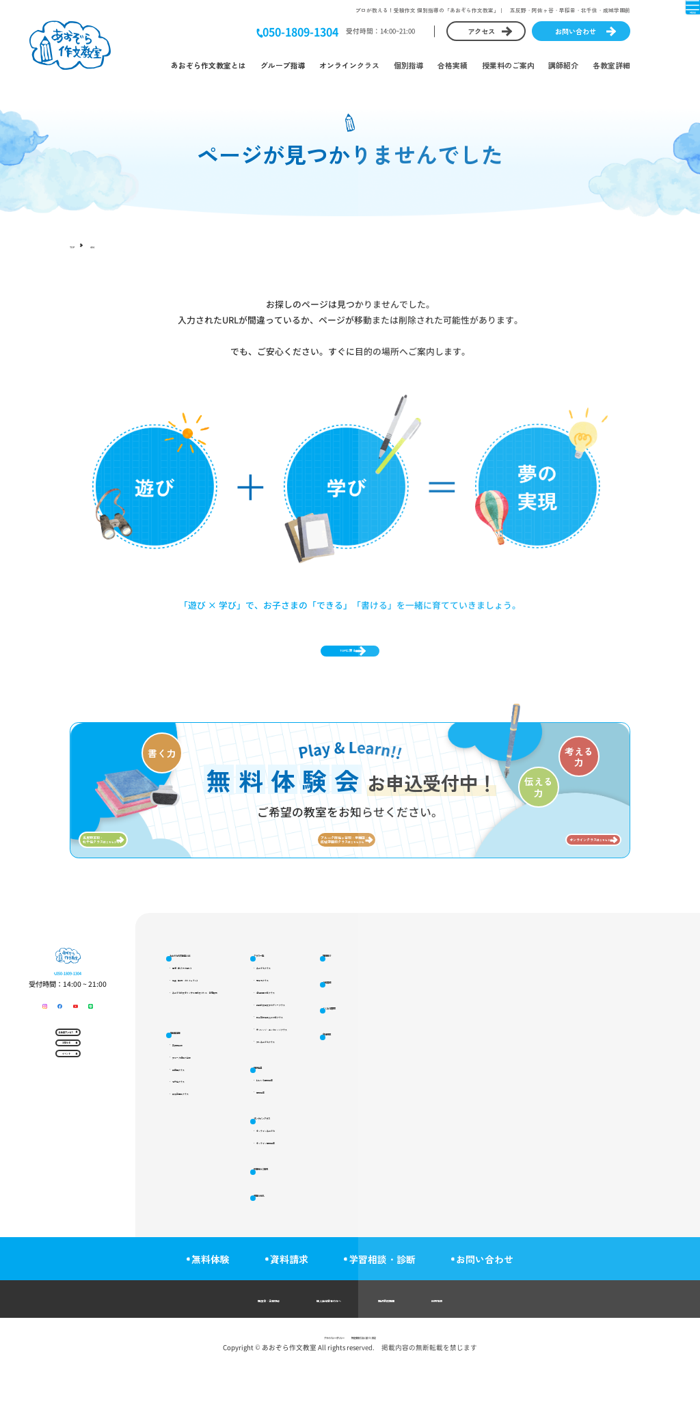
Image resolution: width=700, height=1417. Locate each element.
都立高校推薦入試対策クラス (413, 1085)
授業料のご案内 (508, 64)
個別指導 (409, 64)
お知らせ (63, 1174)
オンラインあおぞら (400, 1221)
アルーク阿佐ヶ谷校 (213, 1128)
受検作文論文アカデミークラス (416, 1069)
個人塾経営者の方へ (322, 1348)
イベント (63, 1205)
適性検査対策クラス (400, 1054)
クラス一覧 (382, 1003)
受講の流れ (526, 1032)
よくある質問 (529, 1118)
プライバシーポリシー (305, 1386)
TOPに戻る (342, 662)
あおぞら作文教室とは (208, 64)
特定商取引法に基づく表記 (388, 1386)
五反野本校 (200, 1112)
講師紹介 (563, 64)
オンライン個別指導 (400, 1237)
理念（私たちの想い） (216, 1022)
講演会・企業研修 (209, 1348)
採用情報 (508, 1348)
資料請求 (289, 1308)
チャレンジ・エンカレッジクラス (419, 1101)
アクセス (481, 31)
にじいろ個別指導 (397, 1161)
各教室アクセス (63, 1144)
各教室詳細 (611, 64)
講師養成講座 (426, 1348)
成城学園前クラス (209, 1175)
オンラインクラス (349, 64)
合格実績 (453, 64)
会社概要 (522, 1147)
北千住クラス (203, 1159)
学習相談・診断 (392, 1308)
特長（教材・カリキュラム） (225, 1038)
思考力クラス (391, 1038)
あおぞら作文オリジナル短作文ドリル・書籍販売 (253, 1054)
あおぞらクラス (394, 1022)
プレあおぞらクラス (400, 1117)
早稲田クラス (203, 1143)
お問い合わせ (575, 31)
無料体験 (200, 1308)
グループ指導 (283, 64)
